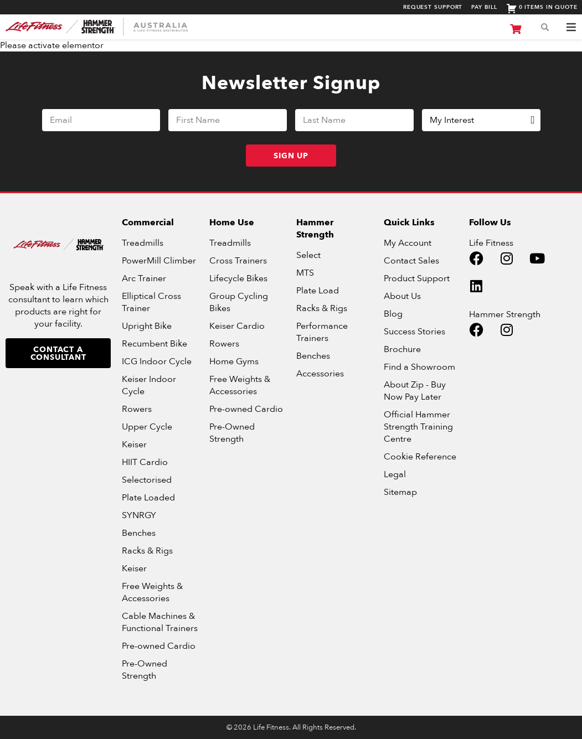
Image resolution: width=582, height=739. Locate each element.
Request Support (433, 8)
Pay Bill (484, 8)
